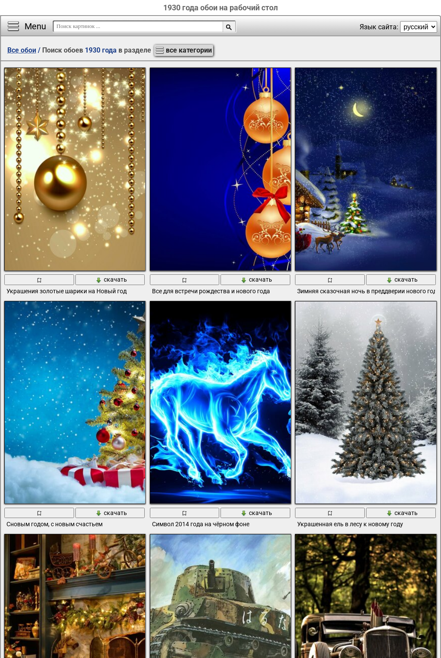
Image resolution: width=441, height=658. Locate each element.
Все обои (21, 50)
